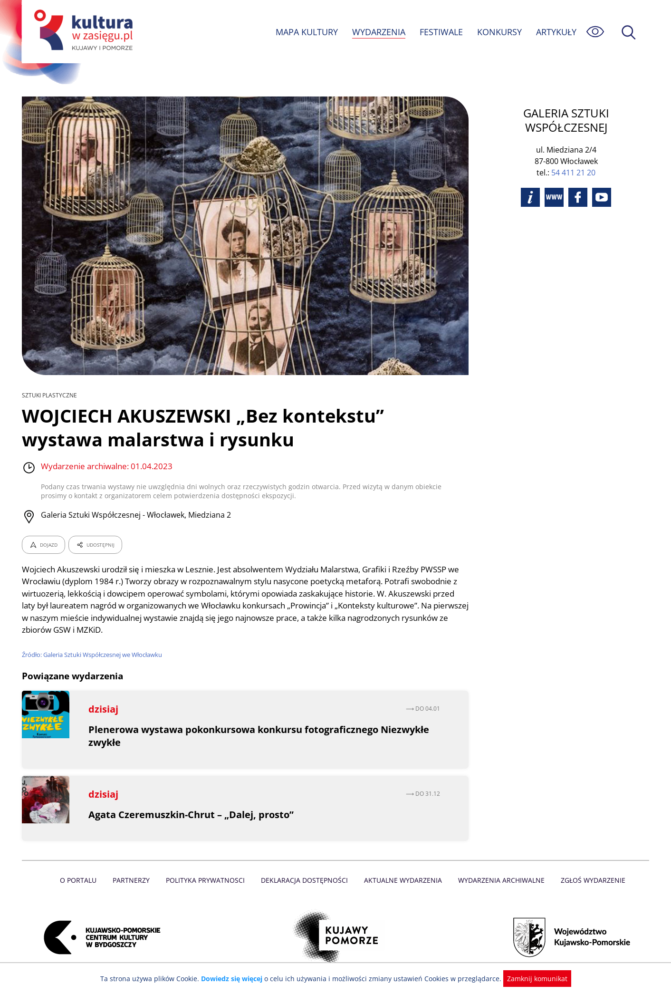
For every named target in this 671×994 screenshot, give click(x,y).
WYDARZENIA (378, 32)
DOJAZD (43, 545)
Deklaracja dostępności (305, 880)
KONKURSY (499, 32)
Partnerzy (134, 880)
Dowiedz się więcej (235, 978)
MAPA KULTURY (305, 32)
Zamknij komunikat (531, 978)
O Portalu (82, 880)
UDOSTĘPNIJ (95, 545)
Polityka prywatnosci (207, 880)
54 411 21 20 (573, 172)
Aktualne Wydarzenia (402, 880)
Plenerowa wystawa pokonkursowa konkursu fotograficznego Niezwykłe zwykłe (260, 736)
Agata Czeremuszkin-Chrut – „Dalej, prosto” (191, 814)
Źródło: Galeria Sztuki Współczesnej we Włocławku (94, 654)
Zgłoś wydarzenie (589, 880)
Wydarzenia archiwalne (498, 880)
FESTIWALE (441, 32)
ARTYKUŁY (556, 32)
